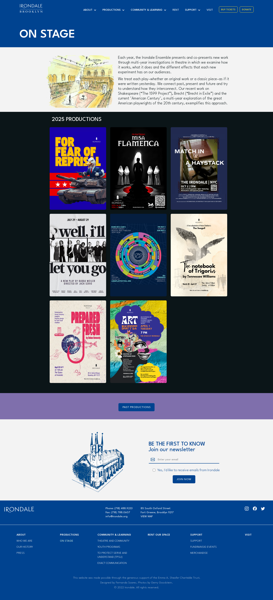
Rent (176, 10)
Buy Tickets (228, 10)
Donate (246, 10)
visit (210, 10)
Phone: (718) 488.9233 (119, 508)
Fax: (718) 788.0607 (118, 512)
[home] (31, 8)
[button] (90, 10)
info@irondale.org (117, 516)
